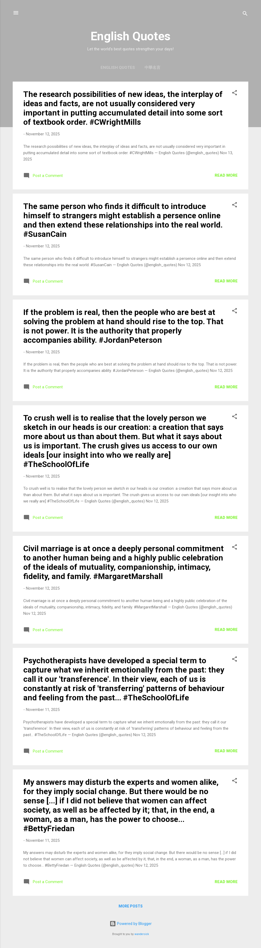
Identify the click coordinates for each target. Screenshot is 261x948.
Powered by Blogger (131, 923)
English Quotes (118, 67)
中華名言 (152, 67)
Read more (226, 175)
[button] (234, 94)
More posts (131, 906)
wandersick (141, 934)
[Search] (245, 14)
